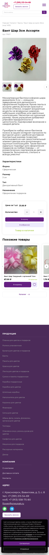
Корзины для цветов (12, 394)
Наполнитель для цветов (15, 388)
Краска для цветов (12, 355)
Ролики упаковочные (13, 333)
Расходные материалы (14, 444)
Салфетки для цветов (13, 433)
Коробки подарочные (13, 372)
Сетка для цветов (11, 405)
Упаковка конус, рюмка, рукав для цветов (17, 426)
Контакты (7, 474)
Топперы (6, 419)
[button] (46, 87)
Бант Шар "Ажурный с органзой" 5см (19, 279)
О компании (8, 464)
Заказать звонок (22, 7)
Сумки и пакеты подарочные (17, 366)
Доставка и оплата (11, 469)
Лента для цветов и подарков (17, 361)
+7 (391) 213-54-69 (24, 2)
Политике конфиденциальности (26, 538)
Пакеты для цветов (12, 350)
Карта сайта (8, 518)
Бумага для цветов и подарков (18, 339)
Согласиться (25, 543)
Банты (5, 344)
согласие (28, 534)
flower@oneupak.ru (14, 499)
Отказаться (24, 549)
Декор (5, 450)
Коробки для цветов (12, 377)
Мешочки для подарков (14, 439)
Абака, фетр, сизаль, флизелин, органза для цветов (18, 412)
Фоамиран (7, 399)
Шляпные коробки (12, 383)
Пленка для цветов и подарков (18, 328)
